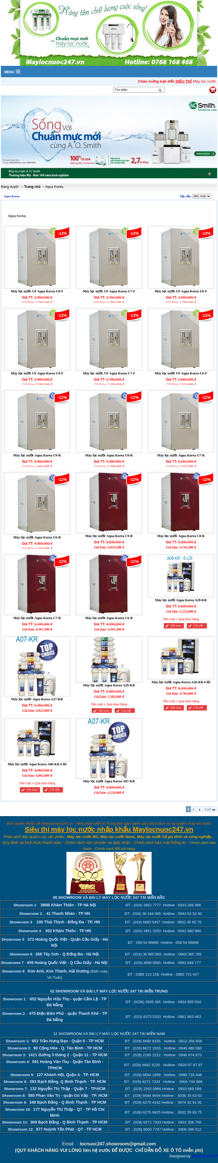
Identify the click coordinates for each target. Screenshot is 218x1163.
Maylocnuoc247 (205, 1156)
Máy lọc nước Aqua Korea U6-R (37, 537)
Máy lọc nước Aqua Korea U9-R (37, 455)
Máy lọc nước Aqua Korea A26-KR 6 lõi (181, 682)
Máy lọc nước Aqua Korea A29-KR (109, 685)
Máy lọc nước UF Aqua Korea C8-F (37, 373)
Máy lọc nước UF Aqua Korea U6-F (181, 291)
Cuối (210, 809)
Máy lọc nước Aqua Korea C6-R (109, 618)
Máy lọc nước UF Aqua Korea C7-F (109, 373)
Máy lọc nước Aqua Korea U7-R (181, 455)
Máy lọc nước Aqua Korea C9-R (109, 536)
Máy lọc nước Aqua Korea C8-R (181, 536)
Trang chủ (32, 187)
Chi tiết (198, 625)
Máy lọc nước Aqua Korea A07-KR (109, 781)
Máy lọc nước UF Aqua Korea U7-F (109, 291)
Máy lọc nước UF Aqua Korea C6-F (181, 373)
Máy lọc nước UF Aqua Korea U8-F (37, 291)
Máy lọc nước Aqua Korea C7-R (37, 618)
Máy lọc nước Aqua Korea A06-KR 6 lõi (37, 764)
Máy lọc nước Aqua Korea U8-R (109, 455)
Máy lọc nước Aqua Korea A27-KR (37, 699)
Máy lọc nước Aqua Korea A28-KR (181, 600)
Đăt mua (176, 625)
